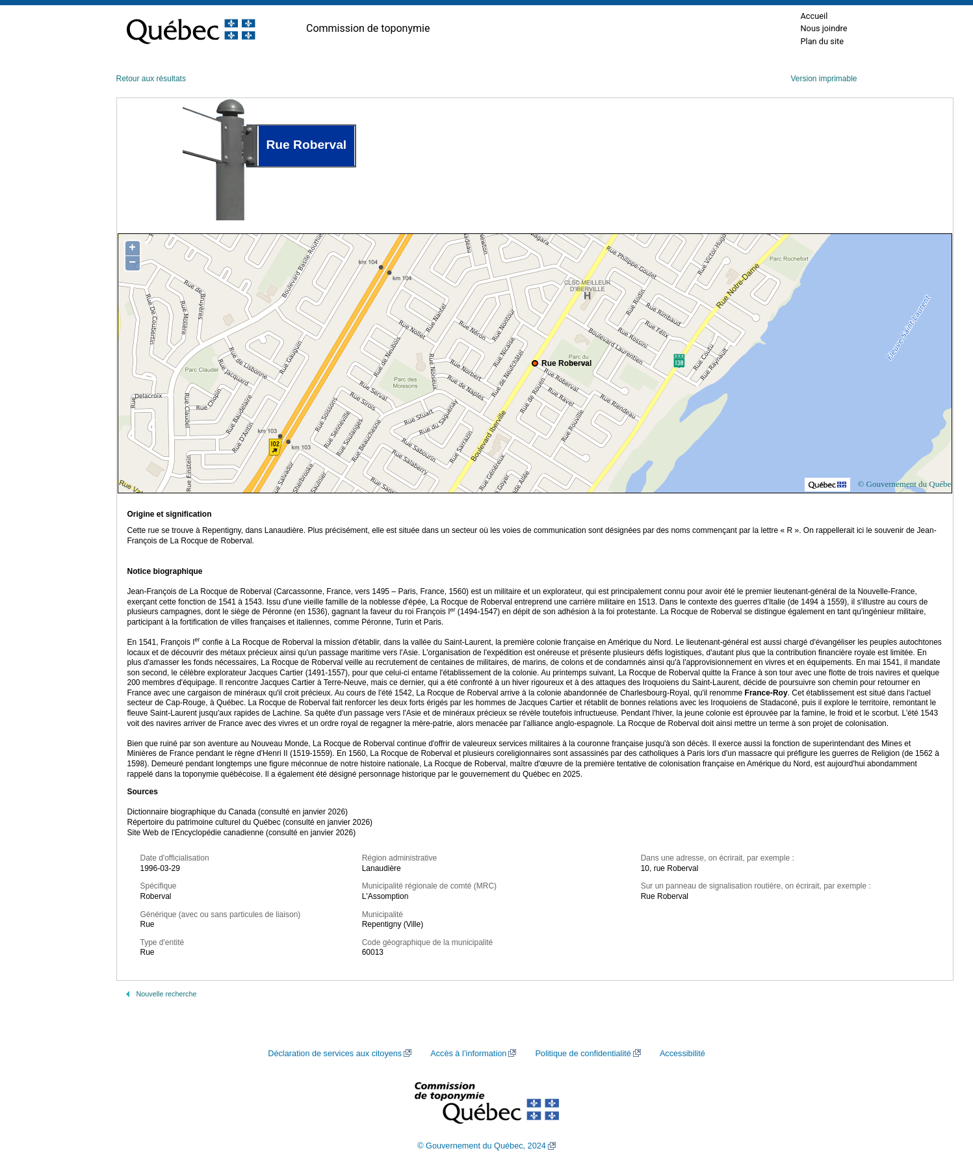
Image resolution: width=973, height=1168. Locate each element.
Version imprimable (823, 78)
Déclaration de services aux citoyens (335, 1053)
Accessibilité (682, 1053)
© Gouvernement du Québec (906, 484)
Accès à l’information (468, 1053)
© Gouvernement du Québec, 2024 (481, 1145)
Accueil (813, 16)
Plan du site (822, 41)
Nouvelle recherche (166, 994)
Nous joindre (823, 28)
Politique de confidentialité (582, 1053)
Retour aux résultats (151, 78)
